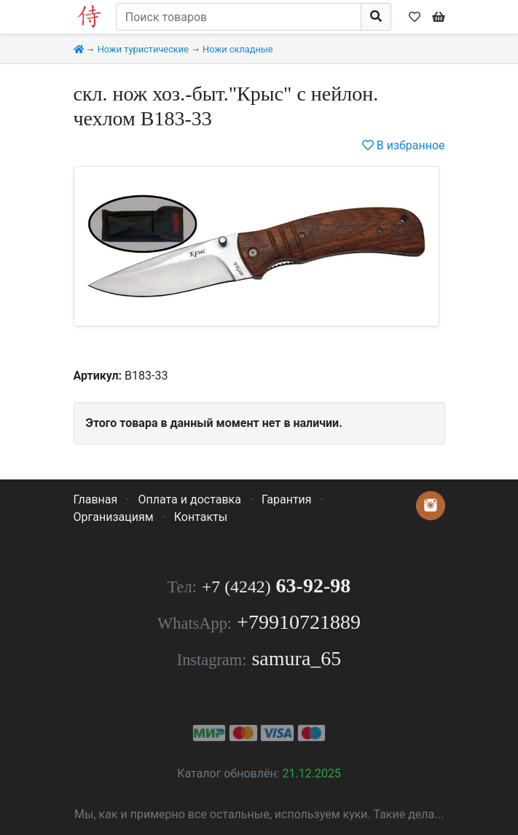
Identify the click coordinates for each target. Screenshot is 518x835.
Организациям (114, 517)
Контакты (200, 517)
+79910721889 (299, 622)
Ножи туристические (143, 49)
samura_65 (296, 658)
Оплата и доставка (189, 499)
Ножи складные (237, 49)
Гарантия (287, 499)
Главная (96, 499)
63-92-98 (276, 585)
